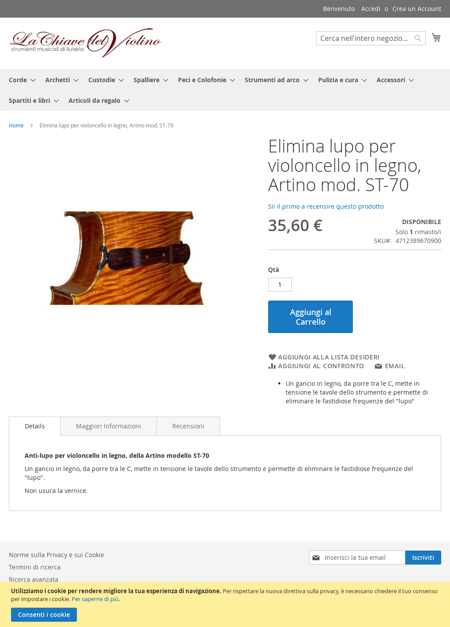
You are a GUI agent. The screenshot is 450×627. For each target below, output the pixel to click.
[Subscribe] (423, 558)
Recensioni (188, 426)
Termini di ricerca (35, 567)
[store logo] (86, 43)
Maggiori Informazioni (108, 426)
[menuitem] (20, 79)
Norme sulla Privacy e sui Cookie (56, 555)
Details (35, 426)
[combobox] (371, 38)
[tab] (35, 426)
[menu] (225, 90)
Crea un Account (416, 8)
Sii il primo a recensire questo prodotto (326, 206)
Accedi (371, 8)
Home (16, 125)
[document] (226, 604)
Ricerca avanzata (33, 579)
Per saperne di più (95, 599)
